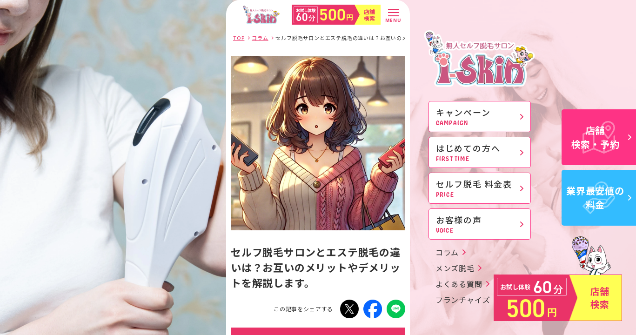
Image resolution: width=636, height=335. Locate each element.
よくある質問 (458, 283)
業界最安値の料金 (598, 197)
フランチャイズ (462, 299)
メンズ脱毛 (455, 268)
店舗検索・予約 (601, 137)
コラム (447, 252)
